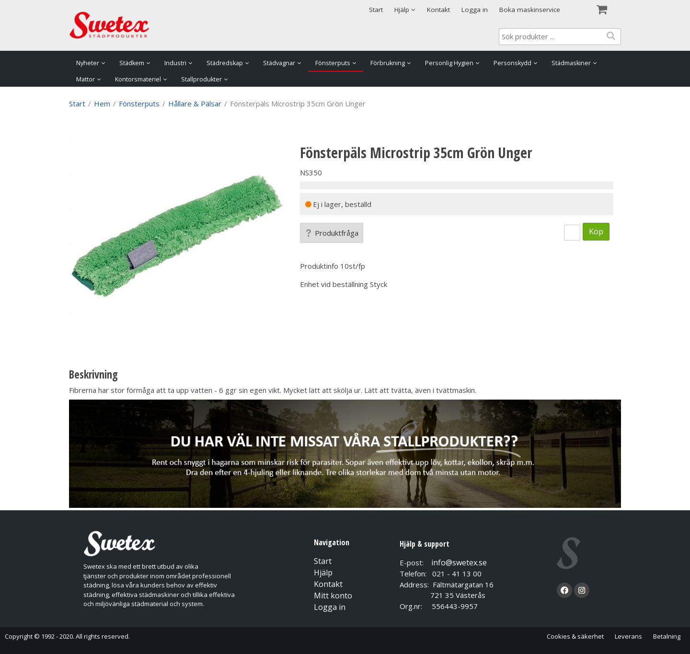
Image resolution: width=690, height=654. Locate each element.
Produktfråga (331, 233)
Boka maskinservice (529, 9)
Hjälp (323, 572)
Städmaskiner (571, 63)
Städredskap (225, 63)
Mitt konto (333, 595)
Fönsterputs (332, 63)
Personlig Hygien (449, 63)
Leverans (628, 636)
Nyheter (87, 63)
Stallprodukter (201, 79)
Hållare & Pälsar (194, 103)
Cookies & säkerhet (575, 636)
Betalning (666, 636)
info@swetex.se (459, 562)
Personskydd (512, 63)
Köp (596, 231)
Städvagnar (279, 63)
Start (376, 9)
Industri (175, 63)
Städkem (131, 63)
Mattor (85, 79)
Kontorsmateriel (138, 79)
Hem (102, 103)
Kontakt (438, 9)
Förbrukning (387, 63)
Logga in (474, 9)
